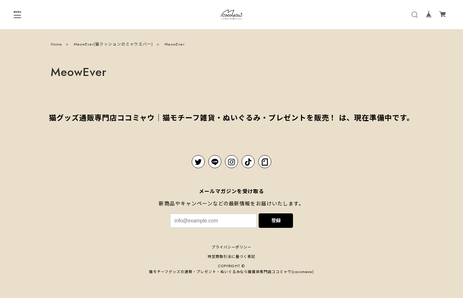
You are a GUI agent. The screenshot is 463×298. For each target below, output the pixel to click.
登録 (276, 220)
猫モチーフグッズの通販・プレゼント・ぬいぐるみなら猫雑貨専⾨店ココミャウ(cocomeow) (231, 271)
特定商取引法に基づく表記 (231, 256)
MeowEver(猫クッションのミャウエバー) (113, 45)
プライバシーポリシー (231, 247)
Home (56, 45)
